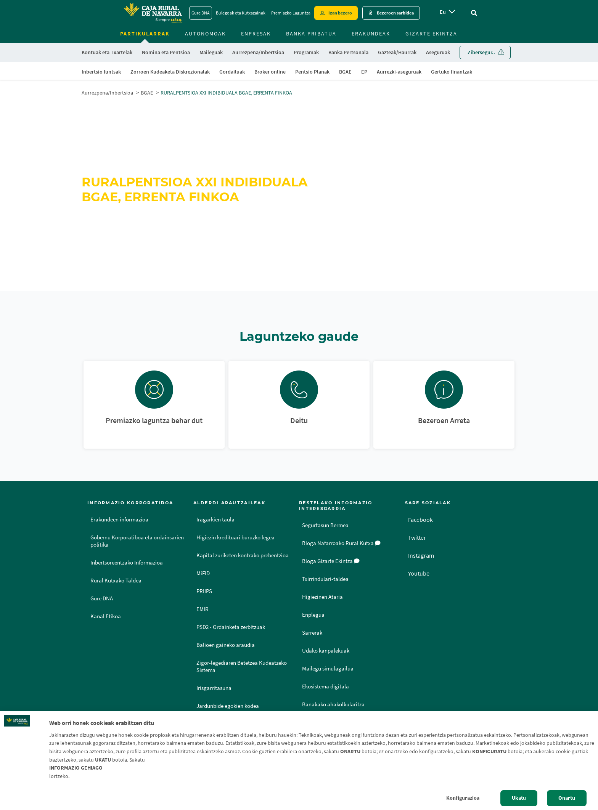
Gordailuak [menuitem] (232, 71)
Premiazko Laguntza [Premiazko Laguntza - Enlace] (290, 13)
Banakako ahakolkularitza (333, 704)
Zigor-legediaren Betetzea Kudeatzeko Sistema (241, 666)
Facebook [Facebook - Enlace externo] (420, 519)
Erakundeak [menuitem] (371, 33)
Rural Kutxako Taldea (115, 580)
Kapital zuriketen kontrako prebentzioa (242, 555)
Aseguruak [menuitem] (438, 52)
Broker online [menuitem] (270, 71)
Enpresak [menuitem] (256, 33)
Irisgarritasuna (213, 688)
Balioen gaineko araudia (225, 645)
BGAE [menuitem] (345, 71)
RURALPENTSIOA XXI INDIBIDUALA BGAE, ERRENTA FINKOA (226, 92)
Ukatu (519, 797)
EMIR (202, 609)
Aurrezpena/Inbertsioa (107, 92)
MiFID (203, 573)
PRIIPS (204, 591)
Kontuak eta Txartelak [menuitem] (107, 52)
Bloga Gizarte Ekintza (331, 561)
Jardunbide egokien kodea (227, 706)
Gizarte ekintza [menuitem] (431, 33)
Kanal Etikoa (105, 616)
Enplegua (313, 614)
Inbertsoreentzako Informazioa (126, 562)
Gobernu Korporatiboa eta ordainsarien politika (137, 541)
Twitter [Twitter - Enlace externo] (417, 537)
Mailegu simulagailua (328, 668)
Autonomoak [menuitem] (205, 33)
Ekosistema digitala (325, 686)
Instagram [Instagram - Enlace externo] (421, 555)
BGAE (147, 92)
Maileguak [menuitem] (211, 52)
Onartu (566, 797)
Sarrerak (312, 632)
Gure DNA (101, 598)
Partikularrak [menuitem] (145, 33)
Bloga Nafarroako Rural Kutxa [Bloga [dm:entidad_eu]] (341, 543)
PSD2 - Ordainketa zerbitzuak (230, 627)
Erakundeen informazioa (119, 519)
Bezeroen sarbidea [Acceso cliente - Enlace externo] (395, 13)
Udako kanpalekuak (325, 650)
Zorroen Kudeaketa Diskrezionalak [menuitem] (170, 71)
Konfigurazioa (462, 797)
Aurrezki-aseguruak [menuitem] (399, 71)
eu (443, 11)
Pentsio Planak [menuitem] (312, 71)
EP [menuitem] (364, 71)
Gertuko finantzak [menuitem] (451, 71)
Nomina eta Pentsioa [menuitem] (166, 52)
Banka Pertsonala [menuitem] (348, 52)
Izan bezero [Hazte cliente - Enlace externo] (340, 13)
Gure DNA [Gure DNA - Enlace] (200, 13)
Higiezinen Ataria (322, 596)
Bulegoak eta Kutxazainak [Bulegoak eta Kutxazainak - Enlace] (240, 13)
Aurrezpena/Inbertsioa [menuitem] (258, 52)
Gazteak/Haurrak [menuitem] (397, 52)
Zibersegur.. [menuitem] (481, 52)
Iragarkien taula (215, 519)
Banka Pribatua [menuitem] (311, 33)
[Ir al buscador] (474, 13)
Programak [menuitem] (306, 52)
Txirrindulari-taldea (325, 579)
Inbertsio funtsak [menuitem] (101, 71)
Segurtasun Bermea (325, 525)
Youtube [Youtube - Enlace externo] (418, 573)
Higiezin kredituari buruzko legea (235, 537)
